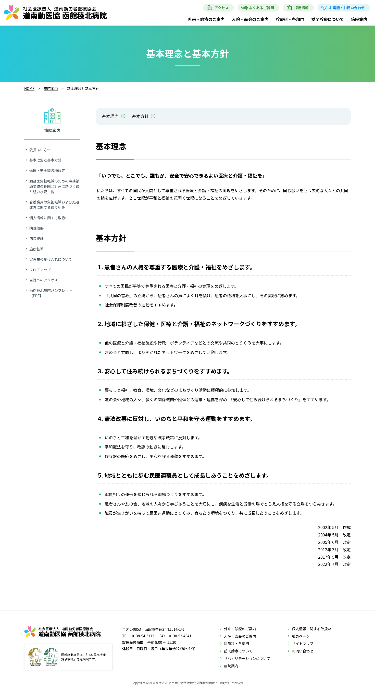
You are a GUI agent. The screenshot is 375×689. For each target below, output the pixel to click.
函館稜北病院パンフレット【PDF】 (50, 293)
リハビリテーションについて (247, 658)
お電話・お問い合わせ (347, 7)
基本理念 (110, 116)
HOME (29, 88)
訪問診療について (327, 19)
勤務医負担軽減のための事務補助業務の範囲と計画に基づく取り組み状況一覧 (54, 186)
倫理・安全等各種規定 (47, 170)
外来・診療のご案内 (206, 19)
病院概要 (36, 228)
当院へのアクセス (43, 279)
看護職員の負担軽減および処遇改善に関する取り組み (54, 204)
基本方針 (140, 116)
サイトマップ (302, 643)
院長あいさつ (40, 149)
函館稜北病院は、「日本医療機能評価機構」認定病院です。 (67, 657)
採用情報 (301, 7)
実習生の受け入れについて (50, 259)
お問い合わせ (302, 650)
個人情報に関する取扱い (49, 217)
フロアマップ (40, 269)
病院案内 (359, 19)
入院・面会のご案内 (250, 19)
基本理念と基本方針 (45, 160)
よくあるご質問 (261, 7)
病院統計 (36, 238)
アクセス (222, 7)
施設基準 (36, 248)
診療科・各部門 (290, 19)
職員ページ (301, 636)
